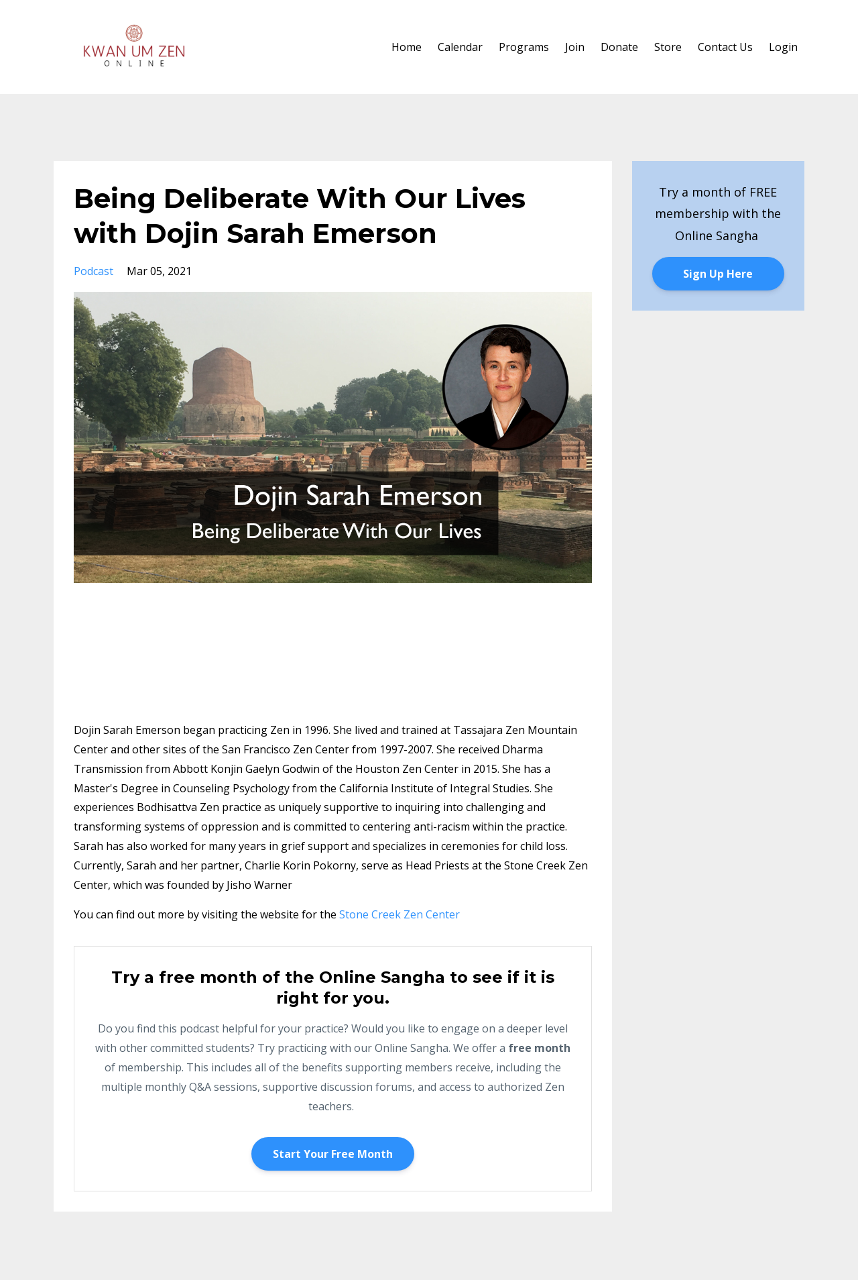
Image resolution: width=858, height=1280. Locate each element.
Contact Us (725, 47)
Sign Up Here (718, 273)
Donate (619, 47)
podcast (93, 271)
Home (406, 47)
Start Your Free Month (333, 1153)
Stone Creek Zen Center (399, 914)
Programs (524, 47)
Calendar (460, 47)
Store (668, 47)
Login (783, 47)
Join (575, 47)
